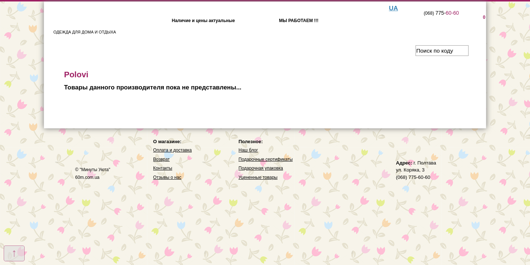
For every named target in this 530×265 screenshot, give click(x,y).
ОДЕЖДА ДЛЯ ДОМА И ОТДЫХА (84, 21)
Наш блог (248, 150)
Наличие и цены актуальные (203, 20)
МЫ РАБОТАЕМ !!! (298, 20)
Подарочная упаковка (261, 168)
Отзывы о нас (167, 177)
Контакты (162, 168)
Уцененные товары (258, 177)
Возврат (161, 159)
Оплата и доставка (172, 150)
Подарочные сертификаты (266, 159)
